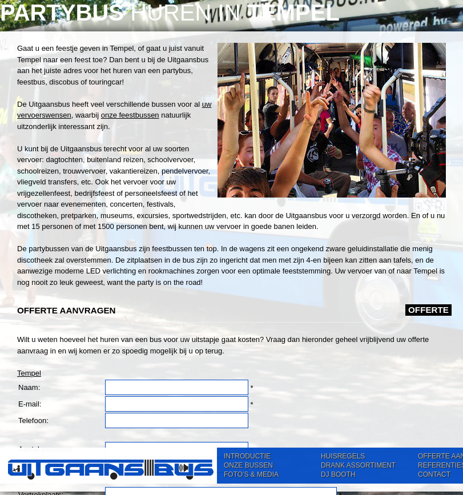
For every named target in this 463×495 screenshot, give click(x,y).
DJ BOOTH (338, 474)
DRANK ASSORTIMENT (358, 465)
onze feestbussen (130, 115)
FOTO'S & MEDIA (251, 474)
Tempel (29, 373)
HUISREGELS (343, 456)
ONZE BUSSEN (248, 465)
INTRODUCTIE (247, 456)
